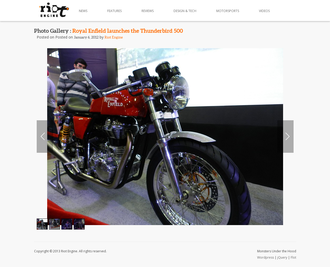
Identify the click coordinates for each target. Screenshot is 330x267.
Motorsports (227, 11)
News (83, 11)
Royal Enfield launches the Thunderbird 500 (127, 31)
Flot (293, 257)
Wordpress (265, 257)
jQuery (282, 257)
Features (114, 11)
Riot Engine (114, 37)
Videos (264, 11)
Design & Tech (185, 11)
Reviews (148, 11)
